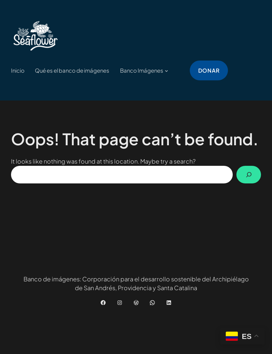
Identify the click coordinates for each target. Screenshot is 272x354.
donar (209, 70)
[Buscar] (248, 174)
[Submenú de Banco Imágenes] (166, 70)
